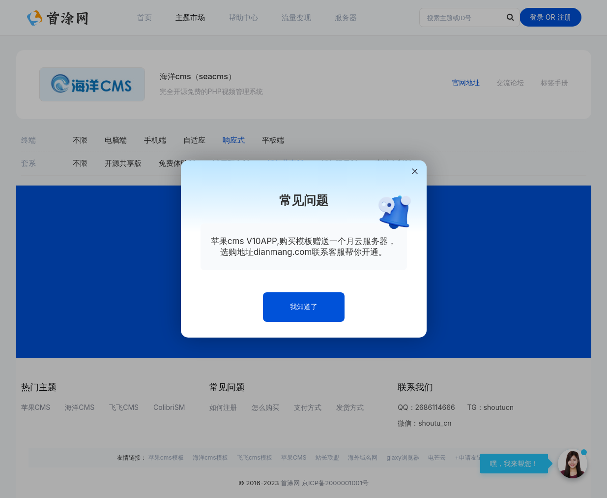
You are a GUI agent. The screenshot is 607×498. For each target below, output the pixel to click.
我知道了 (304, 306)
